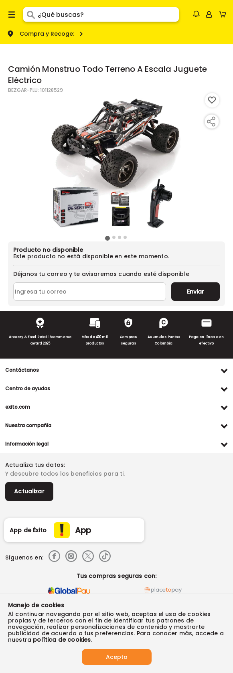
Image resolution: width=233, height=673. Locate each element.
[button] (196, 14)
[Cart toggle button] (224, 14)
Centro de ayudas (27, 388)
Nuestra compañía (28, 425)
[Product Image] (116, 163)
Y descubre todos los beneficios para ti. (65, 473)
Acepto (117, 657)
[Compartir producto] (211, 121)
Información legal (27, 443)
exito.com (17, 406)
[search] (108, 14)
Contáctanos (22, 370)
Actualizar (29, 491)
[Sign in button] (209, 14)
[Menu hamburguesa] (11, 14)
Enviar (195, 292)
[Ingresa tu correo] (89, 291)
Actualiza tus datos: (35, 465)
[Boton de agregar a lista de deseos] (212, 100)
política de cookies (62, 640)
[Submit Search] (30, 14)
